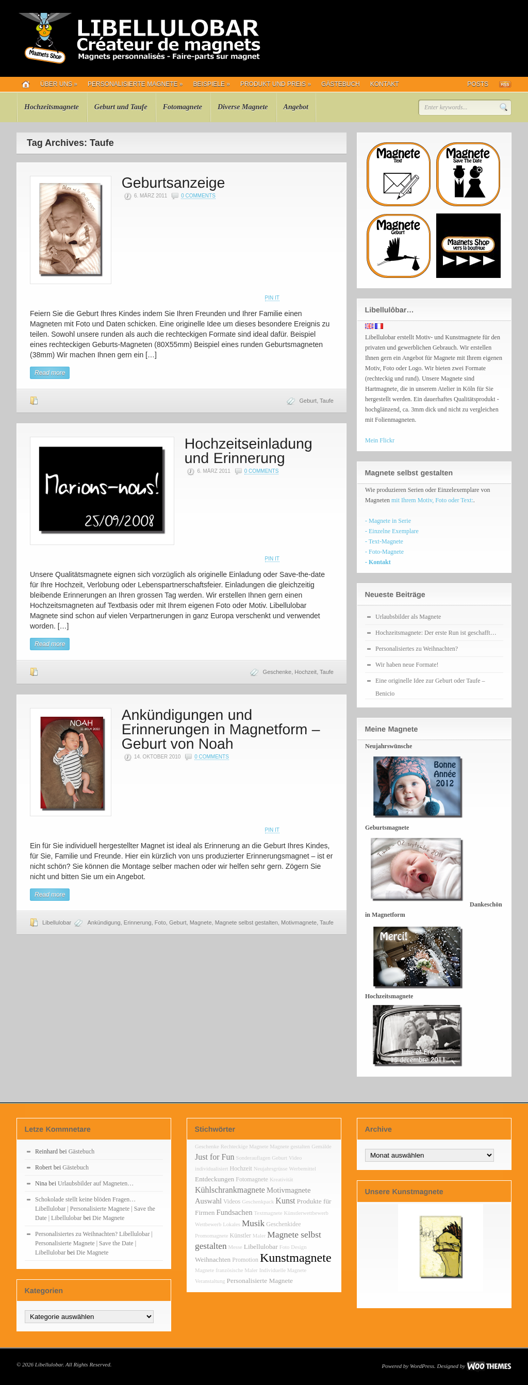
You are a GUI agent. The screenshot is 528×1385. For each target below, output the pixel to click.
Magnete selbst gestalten (246, 922)
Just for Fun (214, 1156)
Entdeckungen (214, 1179)
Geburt (308, 401)
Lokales (231, 1224)
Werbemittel (302, 1169)
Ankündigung (103, 922)
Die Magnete (108, 1218)
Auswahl (208, 1201)
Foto (160, 922)
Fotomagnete (182, 107)
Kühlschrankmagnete (230, 1189)
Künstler (240, 1235)
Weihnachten (212, 1259)
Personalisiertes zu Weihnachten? (416, 648)
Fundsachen (235, 1212)
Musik (253, 1223)
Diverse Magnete (243, 107)
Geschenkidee (283, 1224)
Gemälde (321, 1146)
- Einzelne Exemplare (392, 531)
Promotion (245, 1259)
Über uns (58, 84)
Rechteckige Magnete (245, 1146)
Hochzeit (305, 672)
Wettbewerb (208, 1224)
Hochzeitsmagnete (51, 107)
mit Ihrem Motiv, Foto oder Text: (432, 500)
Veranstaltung (210, 1281)
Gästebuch (340, 84)
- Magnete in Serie (388, 520)
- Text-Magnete (384, 541)
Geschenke (277, 672)
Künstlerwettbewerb (306, 1213)
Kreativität (281, 1179)
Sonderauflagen (253, 1158)
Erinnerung (138, 922)
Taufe (327, 401)
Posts (477, 84)
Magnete (201, 922)
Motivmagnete (299, 922)
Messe (235, 1247)
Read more (50, 372)
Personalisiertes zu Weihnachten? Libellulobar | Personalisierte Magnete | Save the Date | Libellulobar (94, 1243)
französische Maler (236, 1270)
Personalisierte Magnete (135, 84)
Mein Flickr (379, 440)
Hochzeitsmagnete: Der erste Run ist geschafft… (436, 632)
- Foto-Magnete (384, 551)
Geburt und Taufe (120, 107)
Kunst (285, 1200)
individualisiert (211, 1169)
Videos (231, 1201)
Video (295, 1158)
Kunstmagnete (296, 1257)
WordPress (422, 1366)
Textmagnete (268, 1213)
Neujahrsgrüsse (271, 1169)
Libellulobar (56, 922)
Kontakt (384, 84)
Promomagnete (211, 1236)
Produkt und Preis (275, 84)
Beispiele (211, 84)
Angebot (296, 107)
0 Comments (198, 196)
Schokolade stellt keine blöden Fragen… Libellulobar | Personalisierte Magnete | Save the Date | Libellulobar (95, 1209)
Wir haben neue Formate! (406, 664)
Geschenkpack (258, 1202)
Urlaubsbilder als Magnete (408, 616)
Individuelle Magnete (282, 1270)
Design (298, 1247)
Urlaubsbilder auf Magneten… (96, 1183)
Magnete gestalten (290, 1146)
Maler (259, 1236)
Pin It (272, 298)
